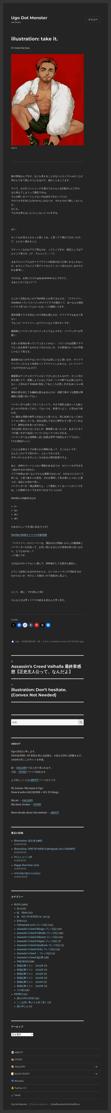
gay (82, 641)
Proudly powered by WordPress (65, 1104)
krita (64, 641)
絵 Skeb (22, 912)
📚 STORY (16, 1059)
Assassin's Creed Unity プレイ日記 (36, 949)
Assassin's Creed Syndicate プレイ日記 (38, 945)
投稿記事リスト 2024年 (30, 969)
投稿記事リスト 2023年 (30, 973)
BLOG (17, 904)
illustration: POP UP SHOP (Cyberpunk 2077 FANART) (44, 848)
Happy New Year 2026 (26, 865)
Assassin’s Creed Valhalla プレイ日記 (37, 932)
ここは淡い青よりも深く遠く (32, 1002)
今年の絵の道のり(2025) (27, 873)
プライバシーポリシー (39, 1104)
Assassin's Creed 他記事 (30, 957)
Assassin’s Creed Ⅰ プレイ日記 (34, 953)
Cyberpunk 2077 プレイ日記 (32, 924)
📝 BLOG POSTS (20, 1073)
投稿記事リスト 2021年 (30, 981)
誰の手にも (22, 1006)
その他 (20, 990)
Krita (20, 920)
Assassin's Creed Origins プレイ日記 (37, 941)
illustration (56, 641)
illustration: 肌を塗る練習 (28, 840)
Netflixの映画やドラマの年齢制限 (29, 534)
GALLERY (21, 767)
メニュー (93, 19)
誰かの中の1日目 (25, 998)
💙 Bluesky (17, 1081)
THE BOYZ (23, 961)
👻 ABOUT (17, 1052)
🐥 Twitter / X (18, 1088)
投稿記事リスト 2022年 (30, 977)
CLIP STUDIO (73, 641)
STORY (22, 771)
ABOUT (34, 779)
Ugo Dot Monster (29, 17)
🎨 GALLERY (18, 1066)
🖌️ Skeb (16, 1095)
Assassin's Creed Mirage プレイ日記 (37, 928)
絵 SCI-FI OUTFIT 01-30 (31, 916)
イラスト (46, 641)
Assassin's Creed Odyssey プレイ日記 (37, 937)
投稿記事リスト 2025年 (30, 965)
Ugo (17, 641)
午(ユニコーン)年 (23, 856)
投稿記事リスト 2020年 (30, 985)
